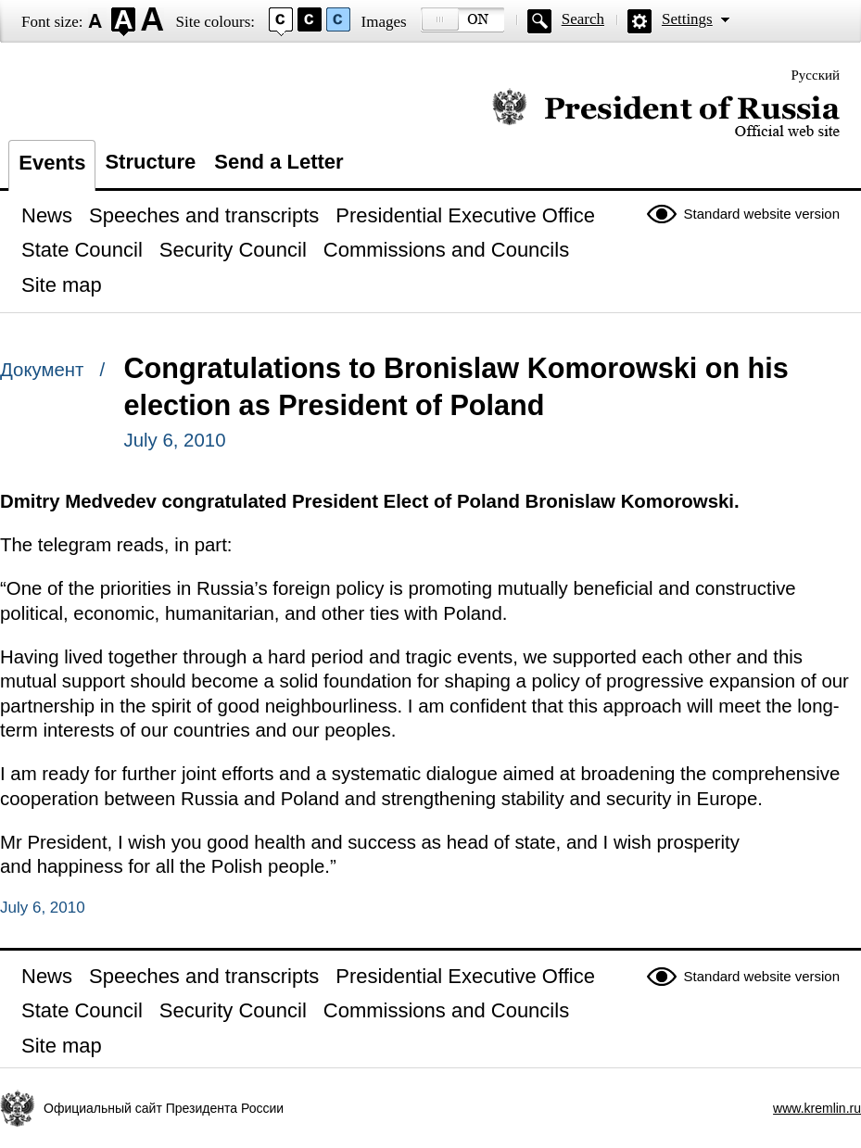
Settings (687, 19)
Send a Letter (278, 161)
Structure (150, 161)
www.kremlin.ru (817, 1108)
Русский (816, 75)
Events (52, 162)
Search (583, 19)
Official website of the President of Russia (666, 113)
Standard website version (762, 213)
